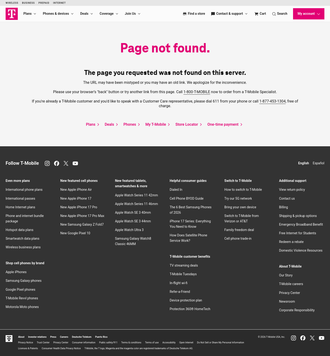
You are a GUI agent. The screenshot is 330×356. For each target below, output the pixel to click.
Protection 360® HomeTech (190, 309)
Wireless (12, 3)
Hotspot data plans (19, 230)
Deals (84, 13)
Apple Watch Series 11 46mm (136, 204)
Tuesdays (183, 274)
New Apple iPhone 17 (75, 198)
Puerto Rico (101, 337)
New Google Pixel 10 (75, 233)
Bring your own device (240, 207)
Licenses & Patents (28, 348)
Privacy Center (289, 293)
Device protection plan (186, 300)
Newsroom (287, 301)
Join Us (130, 13)
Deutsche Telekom (81, 337)
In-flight (178, 283)
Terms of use (152, 342)
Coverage (106, 13)
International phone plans (24, 189)
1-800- (196, 92)
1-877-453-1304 (272, 101)
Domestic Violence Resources (301, 250)
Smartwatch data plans (22, 238)
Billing (283, 207)
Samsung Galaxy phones (23, 281)
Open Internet (186, 342)
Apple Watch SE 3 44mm (133, 221)
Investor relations (37, 337)
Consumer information (83, 342)
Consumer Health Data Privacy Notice (61, 348)
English (303, 163)
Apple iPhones (16, 272)
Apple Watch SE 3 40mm (133, 212)
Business (28, 3)
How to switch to (243, 189)
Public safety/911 (108, 342)
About (21, 337)
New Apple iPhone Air (76, 189)
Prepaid (44, 3)
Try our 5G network (238, 198)
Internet (59, 3)
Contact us (287, 198)
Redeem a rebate (291, 242)
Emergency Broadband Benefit (301, 224)
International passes (20, 198)
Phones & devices (56, 13)
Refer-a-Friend (180, 292)
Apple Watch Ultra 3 (129, 230)
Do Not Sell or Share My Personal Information (220, 342)
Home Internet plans (20, 207)
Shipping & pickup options (298, 216)
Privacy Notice (25, 342)
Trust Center (43, 342)
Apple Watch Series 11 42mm (136, 195)
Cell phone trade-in (237, 238)
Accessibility (169, 342)
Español (318, 163)
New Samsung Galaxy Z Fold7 (82, 224)
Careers (64, 337)
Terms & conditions (131, 342)
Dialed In (176, 189)
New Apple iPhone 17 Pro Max (82, 216)
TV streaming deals (184, 265)
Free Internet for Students (297, 233)
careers (291, 284)
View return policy (292, 189)
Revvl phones (22, 298)
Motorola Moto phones (22, 307)
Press (53, 337)
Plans (27, 13)
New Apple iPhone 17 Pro (78, 207)
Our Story (286, 275)
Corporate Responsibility (297, 310)
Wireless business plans (23, 247)
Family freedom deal (239, 230)
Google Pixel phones (20, 289)
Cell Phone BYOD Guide (186, 198)
